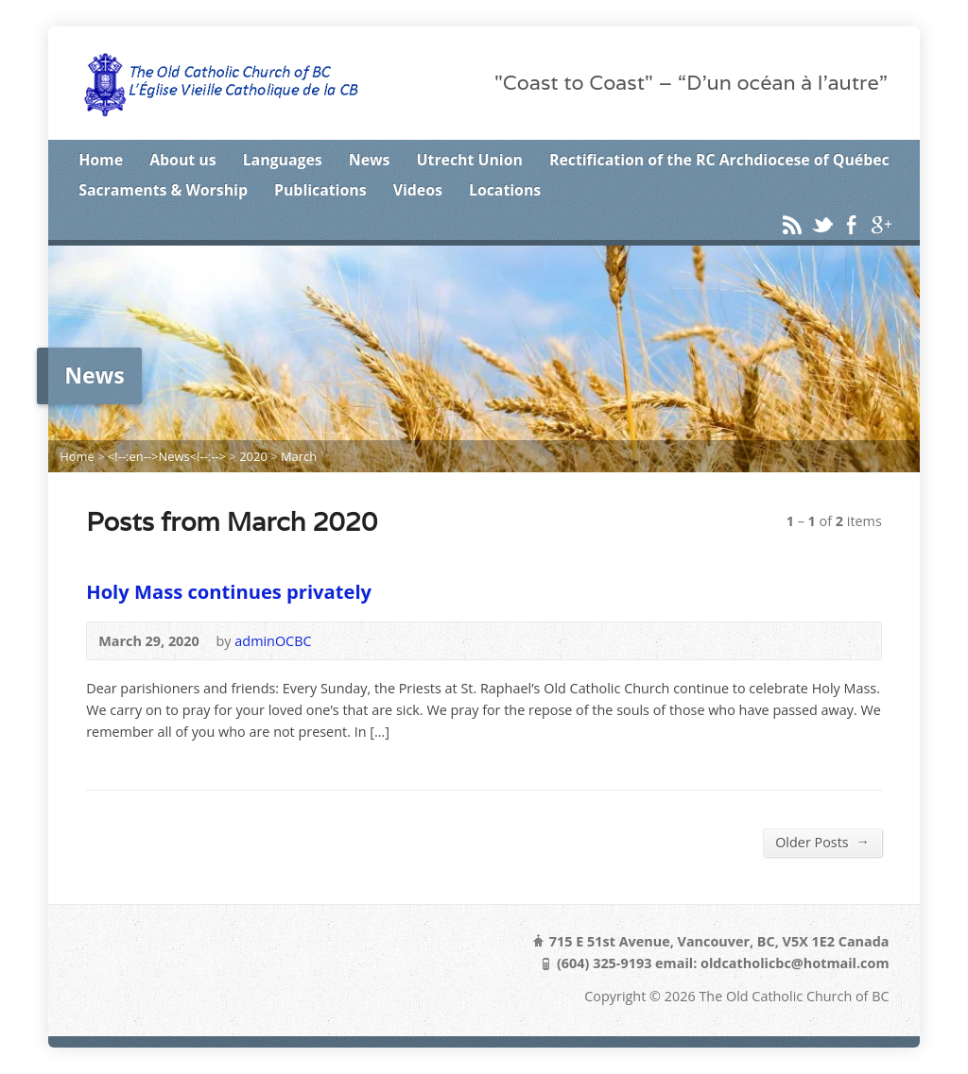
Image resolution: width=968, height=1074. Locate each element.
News (369, 159)
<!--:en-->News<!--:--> (167, 456)
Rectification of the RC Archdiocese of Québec (719, 159)
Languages (282, 159)
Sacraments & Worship (163, 189)
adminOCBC (272, 641)
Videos (417, 189)
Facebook (851, 224)
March (299, 456)
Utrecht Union (470, 159)
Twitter (822, 224)
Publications (320, 189)
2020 (253, 456)
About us (182, 159)
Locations (505, 189)
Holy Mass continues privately (229, 591)
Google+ (880, 224)
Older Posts (822, 841)
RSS (792, 224)
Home (100, 159)
